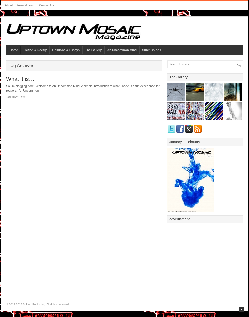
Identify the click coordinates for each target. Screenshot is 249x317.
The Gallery (93, 50)
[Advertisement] (202, 257)
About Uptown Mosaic (19, 5)
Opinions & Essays (66, 50)
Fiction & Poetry (35, 50)
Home (14, 50)
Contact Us (46, 5)
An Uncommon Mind (122, 50)
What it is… (20, 79)
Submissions (151, 50)
